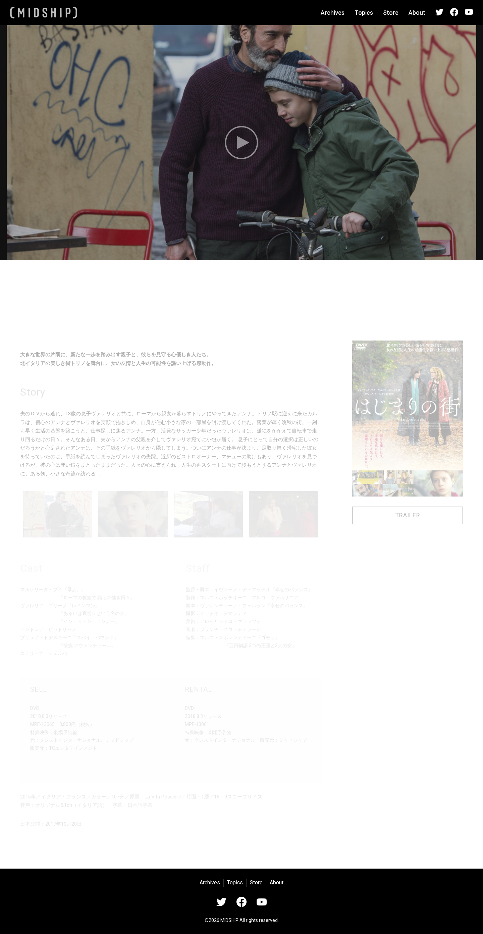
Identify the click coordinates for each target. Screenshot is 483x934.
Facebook (454, 12)
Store (390, 12)
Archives (332, 12)
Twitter (439, 12)
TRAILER (407, 515)
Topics (364, 12)
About (417, 12)
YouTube (469, 12)
